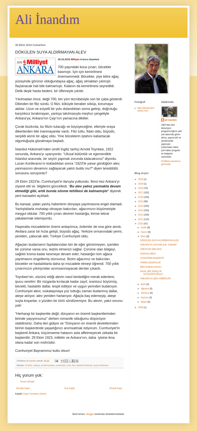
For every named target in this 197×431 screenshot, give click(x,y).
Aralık (144, 227)
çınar (69, 365)
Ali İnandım (47, 19)
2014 (141, 206)
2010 (141, 223)
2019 (141, 183)
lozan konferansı (100, 365)
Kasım (144, 232)
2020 (141, 179)
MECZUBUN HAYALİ (150, 267)
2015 (141, 201)
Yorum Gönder (27, 381)
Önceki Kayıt (115, 388)
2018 (141, 188)
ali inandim (171, 120)
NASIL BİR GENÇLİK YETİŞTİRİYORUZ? (151, 272)
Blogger (90, 414)
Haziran (145, 297)
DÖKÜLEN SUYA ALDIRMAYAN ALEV (159, 240)
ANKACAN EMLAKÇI (151, 249)
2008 (141, 307)
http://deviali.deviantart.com (145, 109)
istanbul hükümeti (84, 365)
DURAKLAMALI (148, 253)
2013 (141, 210)
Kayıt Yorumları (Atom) (34, 393)
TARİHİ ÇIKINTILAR (150, 262)
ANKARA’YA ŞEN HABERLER (155, 278)
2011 (141, 219)
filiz (73, 365)
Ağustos (145, 288)
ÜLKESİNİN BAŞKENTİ (152, 258)
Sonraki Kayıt (23, 388)
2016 (141, 197)
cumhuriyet (61, 365)
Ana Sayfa (69, 388)
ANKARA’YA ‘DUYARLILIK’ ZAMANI (158, 244)
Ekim (143, 236)
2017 (141, 192)
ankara (37, 365)
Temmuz (145, 293)
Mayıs (144, 302)
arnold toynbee (47, 365)
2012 (141, 214)
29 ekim (28, 365)
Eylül (143, 284)
